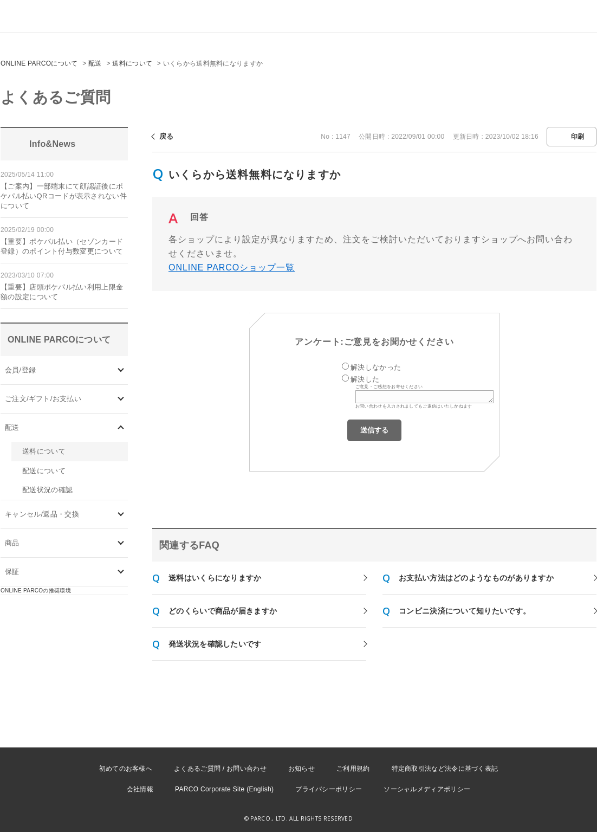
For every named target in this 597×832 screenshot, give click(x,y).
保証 (12, 571)
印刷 (578, 136)
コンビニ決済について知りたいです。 (464, 611)
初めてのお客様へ (125, 768)
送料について (132, 63)
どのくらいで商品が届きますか (222, 611)
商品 (12, 543)
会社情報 (140, 789)
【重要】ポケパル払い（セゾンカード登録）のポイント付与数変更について (62, 246)
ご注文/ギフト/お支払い (43, 399)
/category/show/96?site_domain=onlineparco (121, 572)
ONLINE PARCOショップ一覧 (231, 267)
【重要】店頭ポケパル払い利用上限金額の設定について (62, 292)
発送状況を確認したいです (215, 644)
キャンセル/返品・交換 (42, 514)
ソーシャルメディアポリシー (427, 789)
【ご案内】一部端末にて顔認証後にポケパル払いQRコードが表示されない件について (64, 196)
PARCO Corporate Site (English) (224, 789)
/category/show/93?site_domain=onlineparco (121, 543)
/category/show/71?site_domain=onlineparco (121, 398)
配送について (44, 471)
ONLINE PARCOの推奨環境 (36, 591)
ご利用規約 (353, 768)
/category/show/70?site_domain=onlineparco (121, 370)
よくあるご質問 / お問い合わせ (220, 768)
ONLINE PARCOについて (39, 63)
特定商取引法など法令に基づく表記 (445, 768)
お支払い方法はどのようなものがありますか (476, 577)
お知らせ (301, 768)
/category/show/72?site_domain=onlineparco (121, 427)
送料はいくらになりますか (215, 577)
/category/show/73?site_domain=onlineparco (121, 514)
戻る (166, 136)
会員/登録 (20, 370)
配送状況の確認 (47, 490)
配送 (95, 63)
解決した (365, 379)
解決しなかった (376, 367)
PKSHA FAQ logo (537, 814)
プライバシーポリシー (328, 789)
